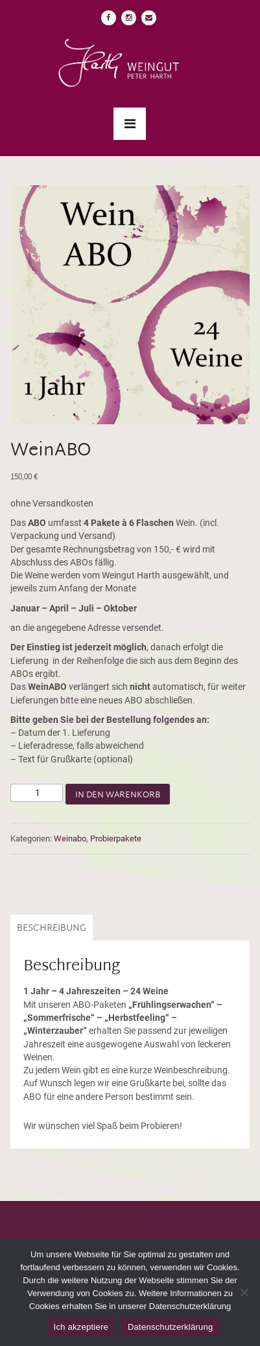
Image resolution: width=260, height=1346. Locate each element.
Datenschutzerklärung (170, 1327)
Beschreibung (51, 928)
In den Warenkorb (117, 795)
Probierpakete (115, 838)
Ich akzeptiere (81, 1327)
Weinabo (70, 838)
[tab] (49, 928)
